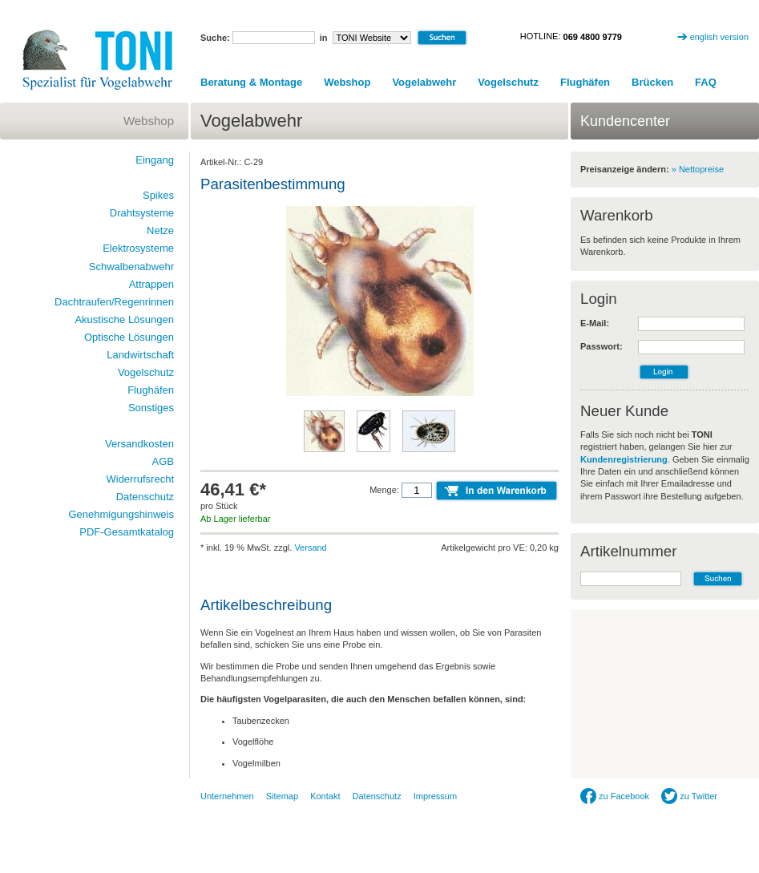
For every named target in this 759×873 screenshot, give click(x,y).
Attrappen (151, 284)
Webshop (347, 82)
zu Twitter (689, 796)
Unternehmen (227, 796)
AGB (163, 461)
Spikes (158, 195)
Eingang (154, 160)
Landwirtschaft (140, 355)
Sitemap (282, 796)
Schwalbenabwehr (131, 267)
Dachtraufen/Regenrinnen (114, 302)
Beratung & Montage (251, 82)
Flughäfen (585, 82)
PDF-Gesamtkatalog (126, 532)
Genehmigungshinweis (121, 514)
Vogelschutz (508, 82)
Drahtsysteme (142, 213)
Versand (310, 547)
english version (719, 37)
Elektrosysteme (138, 248)
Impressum (435, 796)
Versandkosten (139, 444)
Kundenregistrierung (624, 459)
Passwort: (601, 346)
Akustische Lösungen (124, 319)
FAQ (706, 82)
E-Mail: (594, 323)
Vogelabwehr (424, 82)
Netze (160, 230)
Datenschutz (145, 497)
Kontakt (325, 796)
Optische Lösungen (129, 337)
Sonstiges (151, 408)
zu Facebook (614, 796)
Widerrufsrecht (140, 479)
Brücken (652, 82)
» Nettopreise (698, 169)
